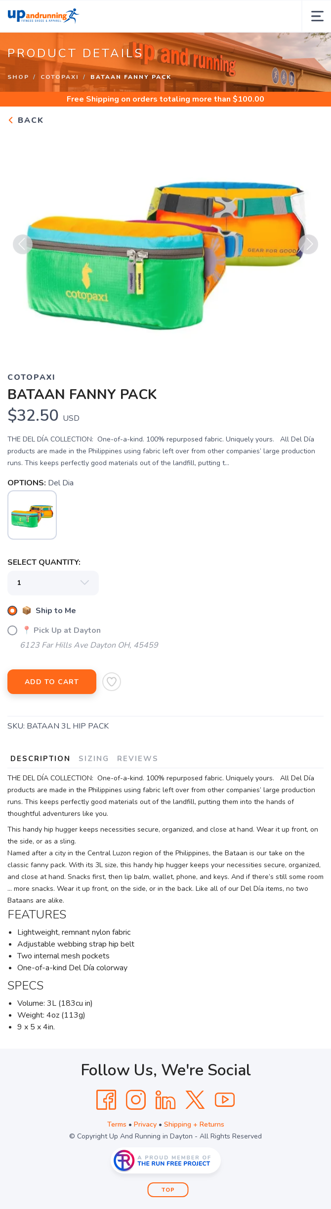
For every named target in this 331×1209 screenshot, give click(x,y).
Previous (23, 247)
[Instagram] (136, 1100)
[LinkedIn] (165, 1100)
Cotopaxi (60, 77)
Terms (116, 1124)
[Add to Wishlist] (111, 681)
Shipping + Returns (194, 1124)
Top (168, 1190)
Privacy (145, 1124)
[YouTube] (225, 1100)
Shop (18, 77)
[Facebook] (106, 1100)
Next (308, 247)
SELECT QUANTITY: (44, 562)
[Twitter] (195, 1100)
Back (25, 120)
